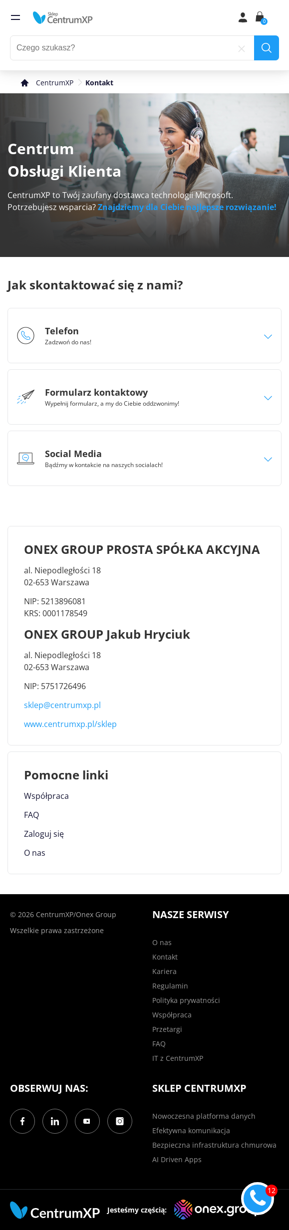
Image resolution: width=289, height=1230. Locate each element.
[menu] (15, 17)
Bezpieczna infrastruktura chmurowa (214, 1145)
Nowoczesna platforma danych (204, 1116)
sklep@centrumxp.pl (62, 705)
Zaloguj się (44, 833)
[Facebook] (22, 1121)
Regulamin (170, 985)
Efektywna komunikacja (191, 1130)
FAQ (31, 814)
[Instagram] (119, 1121)
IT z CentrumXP (177, 1058)
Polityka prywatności (186, 1000)
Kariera (164, 971)
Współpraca (46, 795)
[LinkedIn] (54, 1121)
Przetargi (167, 1029)
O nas (34, 852)
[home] (63, 17)
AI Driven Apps (177, 1159)
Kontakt (165, 957)
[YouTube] (87, 1121)
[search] (266, 47)
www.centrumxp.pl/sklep (70, 724)
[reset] (241, 47)
